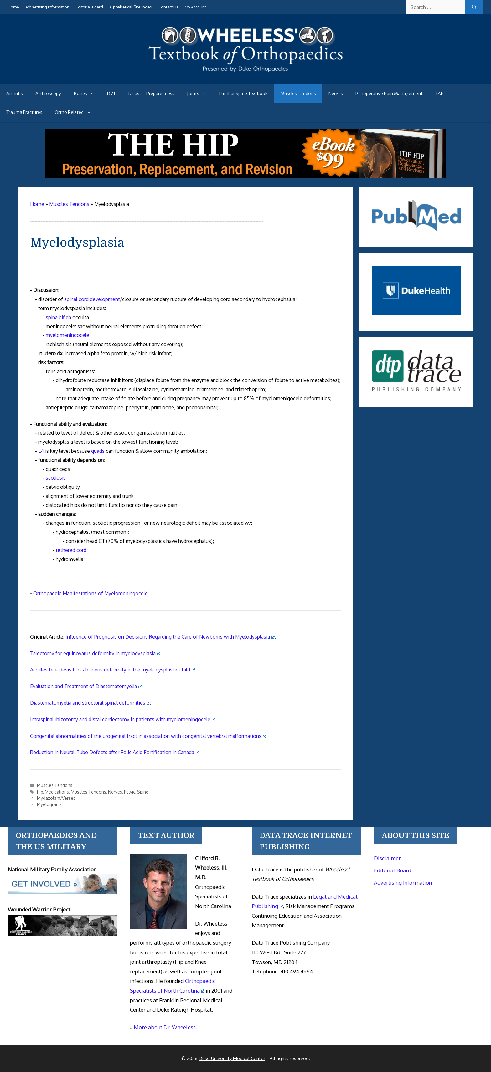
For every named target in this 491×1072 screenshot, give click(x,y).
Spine (142, 791)
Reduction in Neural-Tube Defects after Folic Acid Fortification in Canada (114, 752)
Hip (40, 791)
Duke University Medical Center (232, 1058)
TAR (439, 93)
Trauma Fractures (24, 112)
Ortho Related (76, 112)
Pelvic (129, 791)
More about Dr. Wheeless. (165, 1027)
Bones (87, 93)
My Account (195, 6)
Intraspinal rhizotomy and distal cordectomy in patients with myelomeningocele (122, 719)
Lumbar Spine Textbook (243, 93)
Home (13, 6)
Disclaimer (387, 858)
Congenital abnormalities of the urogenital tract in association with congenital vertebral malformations (148, 736)
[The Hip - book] (245, 176)
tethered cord (71, 550)
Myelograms (49, 804)
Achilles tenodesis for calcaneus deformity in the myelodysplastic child (112, 669)
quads (98, 451)
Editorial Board (89, 6)
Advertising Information (47, 6)
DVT (111, 93)
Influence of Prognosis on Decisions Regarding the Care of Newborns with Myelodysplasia (170, 637)
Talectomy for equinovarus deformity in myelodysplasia (95, 653)
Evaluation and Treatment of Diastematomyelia (86, 686)
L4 (41, 451)
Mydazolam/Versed (56, 798)
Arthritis (14, 93)
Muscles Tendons (298, 93)
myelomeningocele (67, 335)
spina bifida (58, 317)
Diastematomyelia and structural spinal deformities (90, 703)
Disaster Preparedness (151, 93)
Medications (57, 791)
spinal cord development (92, 299)
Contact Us (168, 6)
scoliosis (56, 478)
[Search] (474, 7)
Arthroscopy (48, 93)
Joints (200, 93)
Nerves (335, 93)
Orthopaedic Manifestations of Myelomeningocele (90, 593)
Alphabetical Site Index (130, 6)
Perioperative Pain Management (389, 93)
